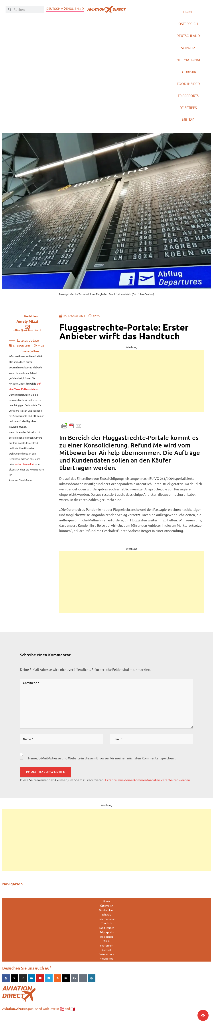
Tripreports (188, 99)
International (188, 61)
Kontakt (106, 954)
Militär (188, 123)
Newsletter (106, 963)
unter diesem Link (25, 468)
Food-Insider (188, 86)
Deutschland (188, 37)
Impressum (106, 949)
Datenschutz (106, 958)
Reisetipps (188, 111)
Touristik (188, 74)
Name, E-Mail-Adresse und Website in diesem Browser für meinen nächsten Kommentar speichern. (102, 762)
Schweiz (188, 49)
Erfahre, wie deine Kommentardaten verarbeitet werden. (148, 784)
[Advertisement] (131, 385)
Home (188, 12)
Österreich (188, 24)
